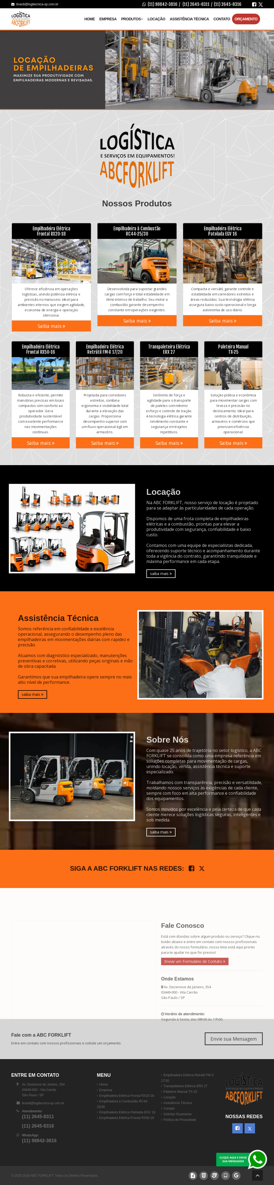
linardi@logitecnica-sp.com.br (34, 4)
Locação (156, 19)
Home (89, 19)
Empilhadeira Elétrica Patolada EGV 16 (127, 1112)
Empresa (107, 19)
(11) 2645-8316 (227, 4)
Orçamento (246, 19)
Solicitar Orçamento (177, 1114)
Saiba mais (51, 323)
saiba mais (161, 573)
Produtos (132, 19)
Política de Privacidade (179, 1120)
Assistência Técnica (189, 19)
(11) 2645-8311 (196, 4)
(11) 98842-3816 (162, 4)
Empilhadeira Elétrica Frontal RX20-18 (126, 1096)
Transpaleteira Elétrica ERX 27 (185, 1086)
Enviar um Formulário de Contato (194, 1008)
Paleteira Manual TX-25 (180, 1092)
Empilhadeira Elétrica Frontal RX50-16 (126, 1118)
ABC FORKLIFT (42, 1176)
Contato (222, 19)
